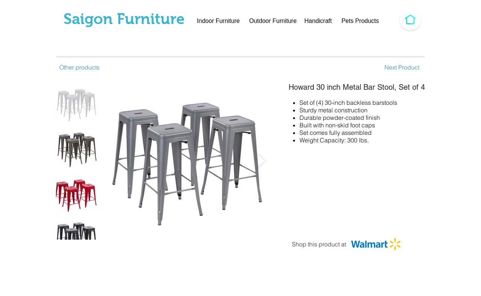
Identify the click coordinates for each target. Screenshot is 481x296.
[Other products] (81, 67)
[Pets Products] (360, 21)
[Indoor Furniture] (218, 21)
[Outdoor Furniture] (272, 21)
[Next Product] (402, 67)
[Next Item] (262, 160)
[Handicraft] (318, 21)
